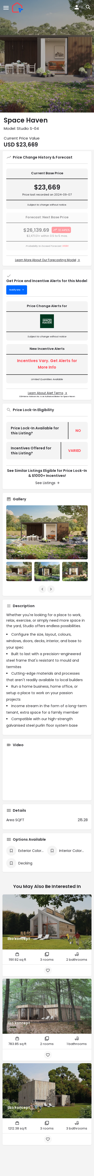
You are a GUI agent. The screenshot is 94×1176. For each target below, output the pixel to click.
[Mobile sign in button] (76, 7)
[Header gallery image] (47, 56)
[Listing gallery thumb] (47, 532)
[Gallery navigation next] (51, 589)
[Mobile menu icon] (6, 8)
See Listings (45, 482)
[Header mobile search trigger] (88, 7)
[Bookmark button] (48, 970)
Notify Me (15, 289)
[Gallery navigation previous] (43, 589)
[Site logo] (18, 8)
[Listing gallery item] (19, 571)
